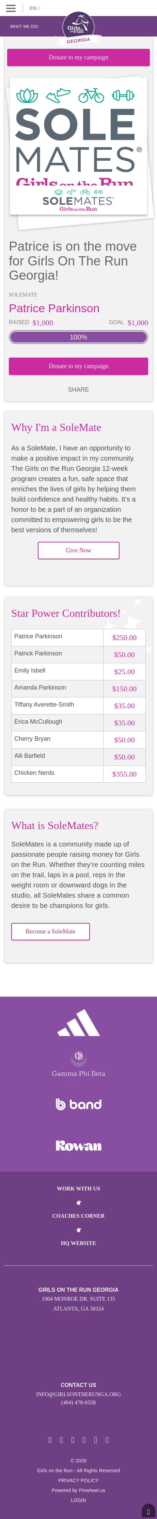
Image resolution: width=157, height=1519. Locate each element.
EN (35, 8)
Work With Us (78, 1188)
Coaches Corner (78, 1216)
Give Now (78, 550)
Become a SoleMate (51, 931)
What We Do (24, 26)
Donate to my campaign (78, 57)
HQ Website (78, 1243)
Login (78, 1500)
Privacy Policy (78, 1480)
